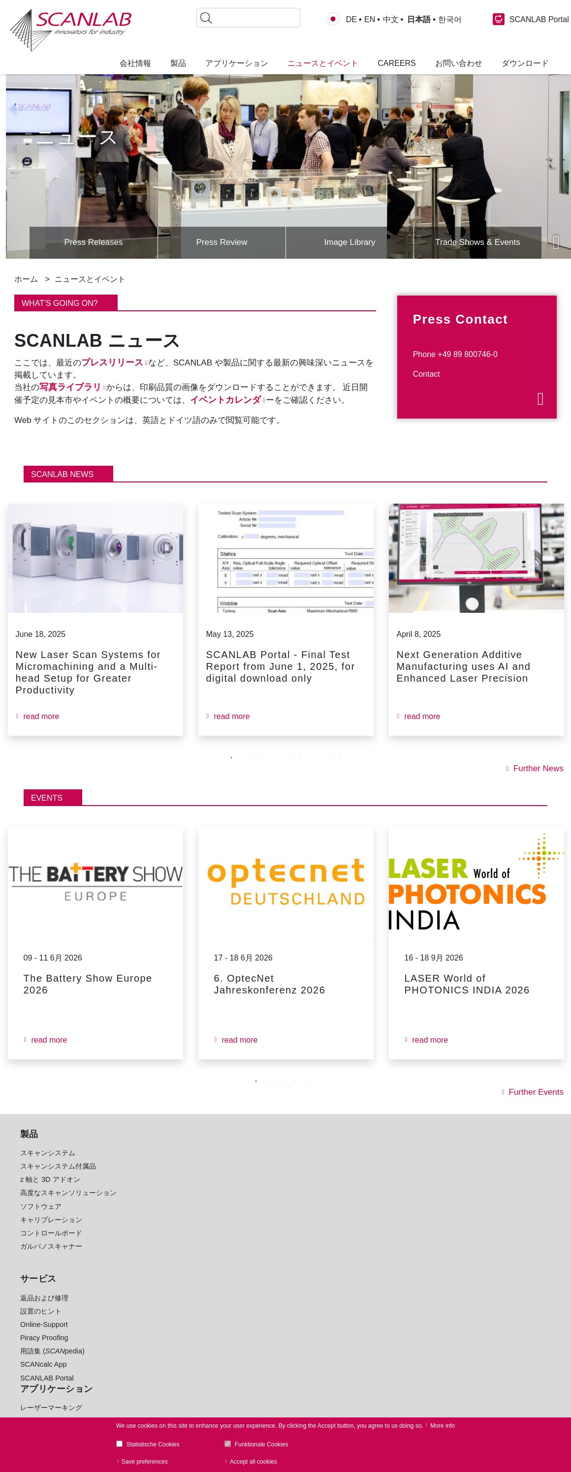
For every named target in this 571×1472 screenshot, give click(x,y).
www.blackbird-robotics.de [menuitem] (277, 1349)
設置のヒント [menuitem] (41, 1323)
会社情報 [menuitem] (135, 63)
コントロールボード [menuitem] (51, 1244)
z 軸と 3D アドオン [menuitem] (50, 1191)
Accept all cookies (253, 1461)
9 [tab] (310, 770)
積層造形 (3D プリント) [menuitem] (164, 1191)
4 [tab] (261, 770)
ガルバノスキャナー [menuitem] (51, 1258)
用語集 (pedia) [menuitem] (52, 1362)
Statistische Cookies (153, 1444)
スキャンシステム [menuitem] (47, 1164)
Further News (537, 780)
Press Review (221, 242)
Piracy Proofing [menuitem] (44, 1349)
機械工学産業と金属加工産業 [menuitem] (281, 1218)
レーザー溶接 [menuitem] (148, 1218)
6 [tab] (281, 770)
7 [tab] (290, 770)
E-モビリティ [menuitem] (257, 1244)
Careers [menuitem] (396, 63)
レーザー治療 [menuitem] (148, 1258)
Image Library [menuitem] (149, 1383)
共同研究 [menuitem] (250, 1298)
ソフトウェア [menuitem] (41, 1218)
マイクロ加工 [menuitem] (148, 1177)
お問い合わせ (405, 1236)
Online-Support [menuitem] (44, 1336)
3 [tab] (251, 770)
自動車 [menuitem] (246, 1164)
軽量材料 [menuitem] (250, 1204)
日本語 (418, 20)
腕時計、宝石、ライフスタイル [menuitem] (284, 1285)
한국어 (449, 20)
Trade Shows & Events (477, 242)
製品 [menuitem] (178, 63)
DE (351, 20)
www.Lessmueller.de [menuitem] (268, 1375)
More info (442, 1425)
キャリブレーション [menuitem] (51, 1231)
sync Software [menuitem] (158, 1370)
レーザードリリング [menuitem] (159, 1204)
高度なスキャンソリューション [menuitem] (68, 1204)
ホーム (26, 279)
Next (556, 242)
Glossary (496, 1226)
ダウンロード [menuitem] (525, 63)
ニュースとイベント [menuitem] (322, 63)
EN (369, 20)
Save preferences (145, 1461)
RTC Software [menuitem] (150, 1343)
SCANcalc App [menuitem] (43, 1376)
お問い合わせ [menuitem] (458, 63)
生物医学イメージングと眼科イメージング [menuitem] (179, 1275)
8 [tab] (300, 770)
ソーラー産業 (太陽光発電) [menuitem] (277, 1231)
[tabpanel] (95, 631)
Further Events (535, 1104)
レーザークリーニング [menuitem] (162, 1244)
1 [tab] (231, 770)
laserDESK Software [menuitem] (160, 1356)
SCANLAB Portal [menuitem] (47, 1389)
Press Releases (94, 242)
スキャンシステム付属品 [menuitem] (58, 1177)
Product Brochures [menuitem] (157, 1329)
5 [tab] (271, 770)
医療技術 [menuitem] (250, 1258)
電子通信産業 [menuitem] (257, 1177)
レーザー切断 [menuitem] (148, 1231)
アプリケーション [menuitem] (236, 63)
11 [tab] (330, 770)
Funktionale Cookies (261, 1444)
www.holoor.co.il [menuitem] (261, 1362)
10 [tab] (320, 770)
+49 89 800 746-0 (412, 1211)
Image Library (349, 242)
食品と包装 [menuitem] (253, 1191)
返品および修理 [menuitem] (44, 1309)
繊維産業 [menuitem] (250, 1271)
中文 (391, 20)
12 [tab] (340, 770)
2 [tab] (241, 770)
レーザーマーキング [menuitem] (159, 1164)
